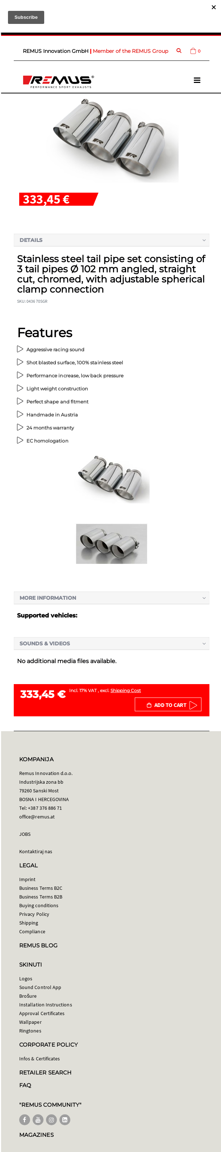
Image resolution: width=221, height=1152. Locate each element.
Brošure (28, 996)
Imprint (27, 879)
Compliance (32, 931)
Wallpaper (30, 1022)
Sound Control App (40, 987)
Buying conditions (38, 905)
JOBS (24, 834)
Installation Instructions (45, 1004)
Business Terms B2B (40, 896)
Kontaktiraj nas (35, 851)
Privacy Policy (34, 914)
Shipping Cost (125, 690)
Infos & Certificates (39, 1058)
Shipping (28, 922)
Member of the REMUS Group (130, 51)
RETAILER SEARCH (45, 1072)
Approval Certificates (41, 1013)
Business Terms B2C (40, 888)
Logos (25, 978)
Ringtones (30, 1030)
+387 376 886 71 (45, 808)
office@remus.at (37, 816)
